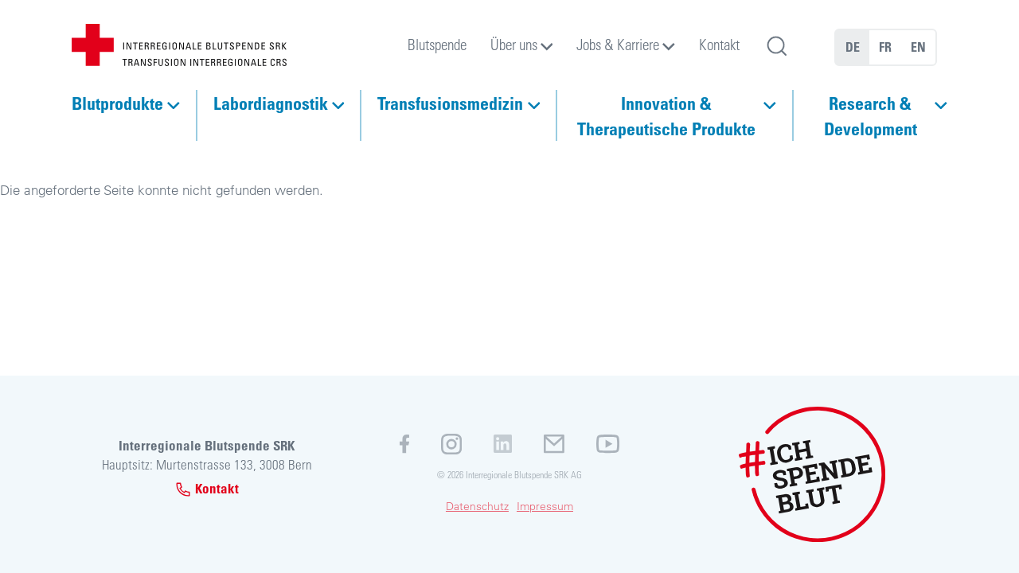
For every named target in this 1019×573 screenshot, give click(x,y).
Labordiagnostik (270, 103)
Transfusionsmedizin (450, 103)
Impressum (545, 506)
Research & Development (870, 115)
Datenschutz (477, 506)
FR (885, 47)
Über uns (513, 44)
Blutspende (437, 44)
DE (852, 47)
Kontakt (719, 44)
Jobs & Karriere (617, 44)
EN (918, 47)
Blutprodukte (117, 103)
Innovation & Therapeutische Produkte (666, 115)
